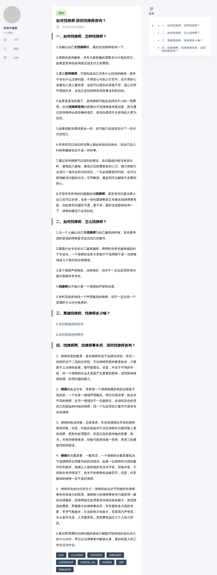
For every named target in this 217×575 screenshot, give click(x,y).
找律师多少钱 (87, 562)
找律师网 (107, 562)
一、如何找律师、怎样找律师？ (181, 25)
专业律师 (71, 302)
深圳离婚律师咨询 (71, 324)
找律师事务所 (66, 562)
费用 (130, 57)
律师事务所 (84, 489)
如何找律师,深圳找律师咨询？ (81, 20)
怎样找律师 (96, 555)
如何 (61, 555)
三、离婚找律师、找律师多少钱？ (182, 40)
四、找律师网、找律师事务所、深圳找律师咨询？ (184, 49)
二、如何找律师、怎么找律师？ (181, 32)
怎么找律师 (77, 555)
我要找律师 (115, 555)
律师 (121, 562)
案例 (61, 12)
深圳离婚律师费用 (71, 334)
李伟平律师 (10, 28)
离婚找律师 (65, 569)
